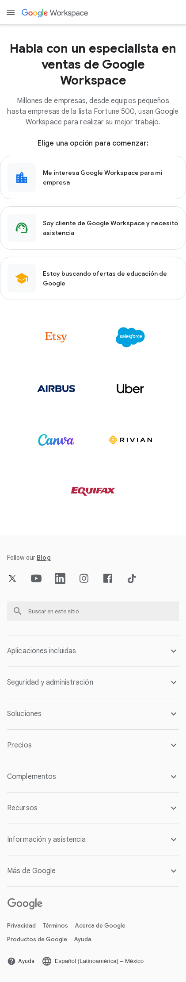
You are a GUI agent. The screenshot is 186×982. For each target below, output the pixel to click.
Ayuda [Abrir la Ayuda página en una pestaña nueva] (82, 939)
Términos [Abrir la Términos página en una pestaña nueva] (55, 925)
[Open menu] (10, 12)
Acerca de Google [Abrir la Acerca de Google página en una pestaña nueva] (100, 925)
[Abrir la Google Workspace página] (55, 13)
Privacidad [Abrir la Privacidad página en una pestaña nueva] (21, 925)
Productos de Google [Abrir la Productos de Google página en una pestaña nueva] (37, 939)
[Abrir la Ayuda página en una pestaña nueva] (20, 961)
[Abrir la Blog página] (44, 557)
